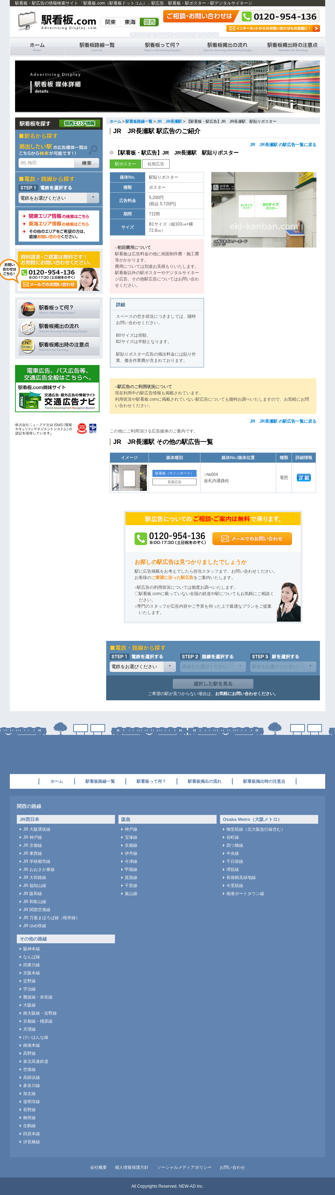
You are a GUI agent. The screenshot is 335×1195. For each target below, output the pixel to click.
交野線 (29, 981)
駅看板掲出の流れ (227, 46)
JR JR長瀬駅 (169, 121)
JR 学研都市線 (36, 861)
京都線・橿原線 (38, 1021)
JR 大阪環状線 (36, 829)
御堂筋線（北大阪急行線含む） (255, 829)
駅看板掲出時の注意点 (292, 46)
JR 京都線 (32, 845)
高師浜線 (31, 1077)
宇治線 (29, 989)
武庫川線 (31, 965)
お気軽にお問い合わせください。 (246, 693)
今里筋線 (234, 885)
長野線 (29, 1109)
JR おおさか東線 (39, 869)
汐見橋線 (31, 1141)
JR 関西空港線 (36, 909)
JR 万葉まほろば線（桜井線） (51, 917)
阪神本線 (31, 948)
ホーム (115, 121)
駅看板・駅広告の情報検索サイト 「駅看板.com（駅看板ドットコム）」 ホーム (37, 46)
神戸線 (131, 829)
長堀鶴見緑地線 (241, 877)
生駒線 (29, 1125)
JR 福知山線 (34, 885)
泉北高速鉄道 (35, 1061)
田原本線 (31, 1133)
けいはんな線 (35, 1037)
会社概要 (98, 1167)
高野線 (29, 1053)
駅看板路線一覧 (97, 46)
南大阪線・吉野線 (40, 1013)
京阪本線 (31, 973)
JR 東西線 (32, 853)
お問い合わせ (232, 1167)
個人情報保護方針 (132, 1167)
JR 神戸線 (32, 837)
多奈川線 (31, 1085)
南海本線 (31, 1045)
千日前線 (234, 861)
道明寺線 (31, 1101)
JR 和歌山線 (34, 901)
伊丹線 (131, 853)
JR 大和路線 (34, 877)
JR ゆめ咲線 (34, 925)
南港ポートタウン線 (245, 893)
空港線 (29, 1069)
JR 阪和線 (32, 893)
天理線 (29, 1029)
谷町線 (232, 837)
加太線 (29, 1093)
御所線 (29, 1117)
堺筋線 (232, 869)
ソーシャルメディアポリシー (184, 1167)
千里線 (131, 885)
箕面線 (131, 877)
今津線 (131, 861)
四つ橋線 (234, 845)
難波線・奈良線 (38, 997)
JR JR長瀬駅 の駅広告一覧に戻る (283, 144)
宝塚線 (131, 837)
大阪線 (29, 1005)
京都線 (131, 845)
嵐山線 (131, 893)
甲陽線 (131, 869)
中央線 (232, 853)
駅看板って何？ (162, 46)
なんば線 (31, 956)
